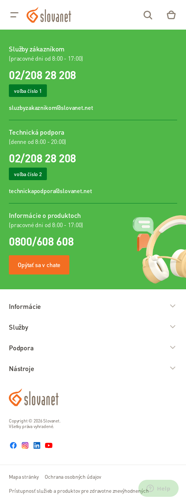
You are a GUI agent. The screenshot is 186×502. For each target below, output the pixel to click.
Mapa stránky (24, 476)
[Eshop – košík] (171, 15)
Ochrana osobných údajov (73, 476)
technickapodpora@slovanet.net (50, 191)
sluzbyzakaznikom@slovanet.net (51, 107)
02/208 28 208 (42, 74)
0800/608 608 (41, 241)
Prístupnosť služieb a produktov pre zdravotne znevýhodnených (79, 490)
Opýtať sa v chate (39, 265)
